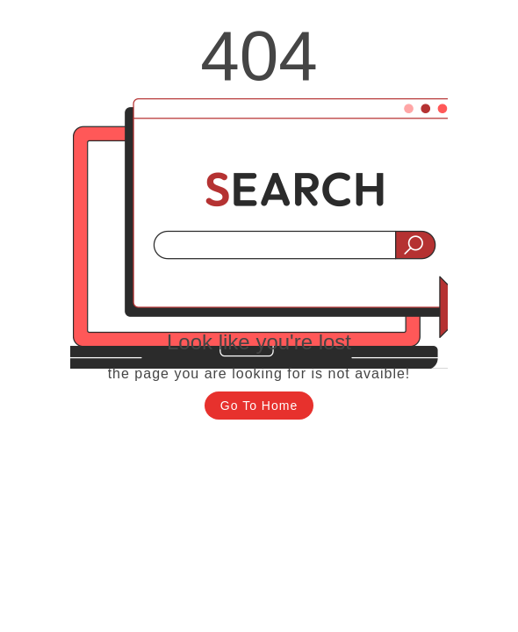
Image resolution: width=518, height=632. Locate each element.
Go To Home (259, 406)
